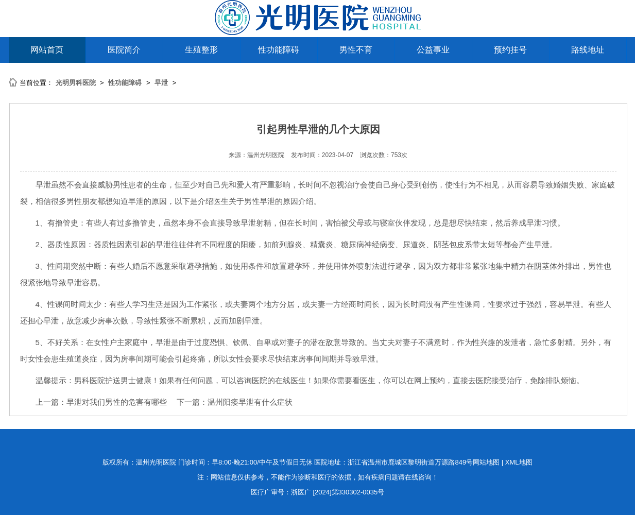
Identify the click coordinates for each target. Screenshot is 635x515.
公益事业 (433, 49)
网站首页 (46, 49)
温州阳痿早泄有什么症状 (250, 402)
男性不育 (355, 49)
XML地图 (519, 462)
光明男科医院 (76, 83)
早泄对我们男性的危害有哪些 (116, 402)
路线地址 (587, 49)
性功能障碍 (278, 49)
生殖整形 (201, 49)
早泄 (161, 83)
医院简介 (124, 49)
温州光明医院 (265, 155)
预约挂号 (510, 49)
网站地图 (486, 462)
